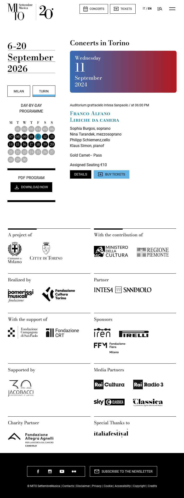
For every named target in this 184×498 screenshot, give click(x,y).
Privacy (97, 486)
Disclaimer (83, 486)
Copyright (139, 486)
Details (80, 174)
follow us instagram (50, 473)
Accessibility (123, 486)
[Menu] (172, 9)
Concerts (97, 9)
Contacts (68, 486)
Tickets (126, 9)
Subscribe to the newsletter (127, 471)
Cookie (108, 486)
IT (144, 8)
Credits (152, 486)
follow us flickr (74, 473)
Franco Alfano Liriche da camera (94, 116)
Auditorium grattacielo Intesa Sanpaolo (99, 105)
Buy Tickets (115, 174)
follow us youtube (62, 473)
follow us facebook (38, 473)
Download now (34, 187)
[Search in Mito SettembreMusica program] (160, 9)
